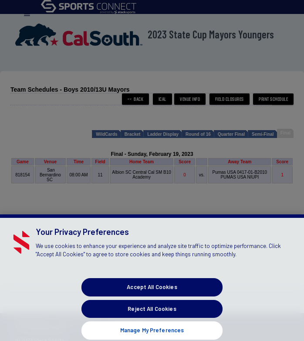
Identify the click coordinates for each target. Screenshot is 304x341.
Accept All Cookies (152, 292)
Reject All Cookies (152, 313)
